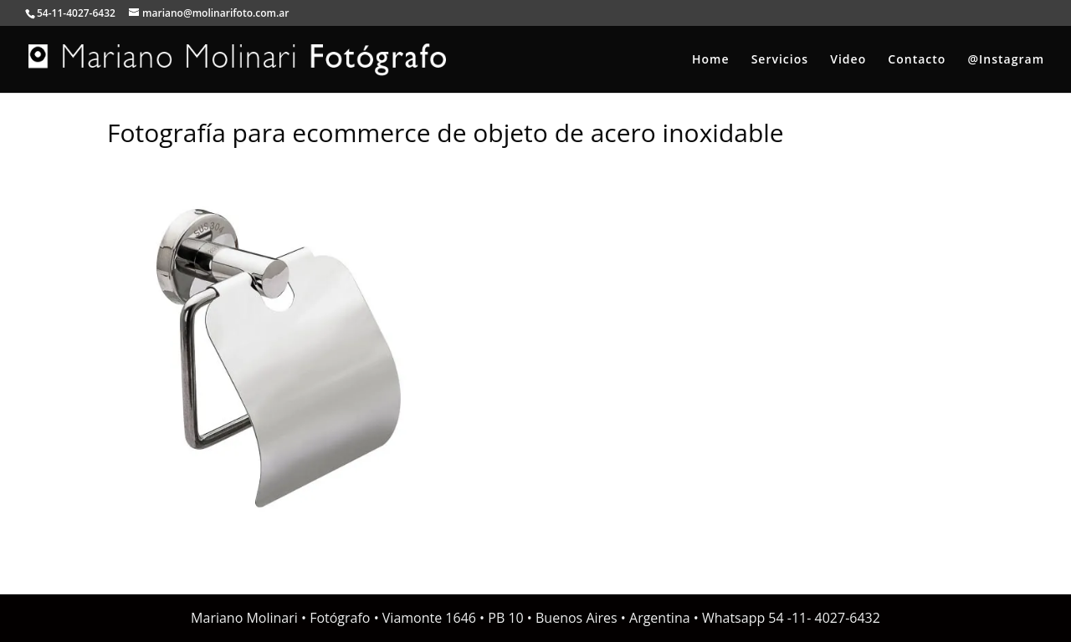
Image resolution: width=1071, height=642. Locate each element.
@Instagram (1006, 60)
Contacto (916, 60)
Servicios (779, 60)
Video (848, 60)
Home (711, 60)
